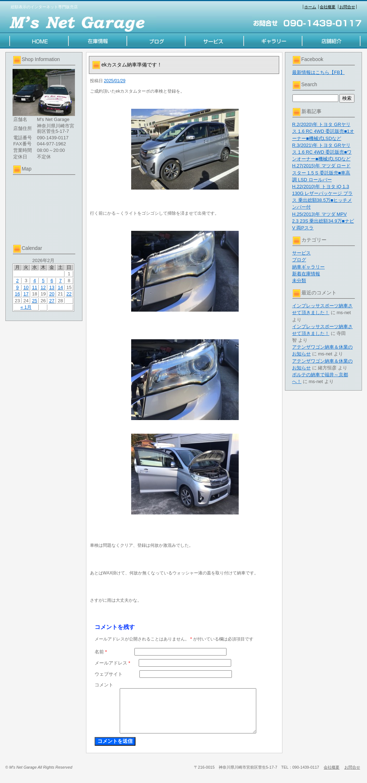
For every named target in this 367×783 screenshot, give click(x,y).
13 (51, 287)
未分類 (299, 280)
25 (34, 300)
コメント (104, 685)
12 (43, 287)
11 (34, 287)
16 (17, 294)
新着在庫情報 (306, 273)
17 (25, 294)
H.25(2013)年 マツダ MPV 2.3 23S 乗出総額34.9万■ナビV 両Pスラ (323, 220)
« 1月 (26, 307)
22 (68, 294)
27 (51, 300)
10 (25, 287)
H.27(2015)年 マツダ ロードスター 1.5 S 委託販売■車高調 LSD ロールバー (321, 172)
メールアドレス (112, 663)
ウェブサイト (109, 674)
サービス (301, 253)
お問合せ (347, 7)
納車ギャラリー (308, 267)
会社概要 (327, 7)
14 (60, 287)
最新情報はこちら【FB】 (318, 72)
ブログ (299, 259)
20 (51, 294)
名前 (101, 651)
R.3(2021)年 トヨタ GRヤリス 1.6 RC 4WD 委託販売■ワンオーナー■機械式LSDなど (322, 152)
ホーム (310, 7)
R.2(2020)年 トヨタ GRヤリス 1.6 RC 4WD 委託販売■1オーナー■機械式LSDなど (323, 131)
